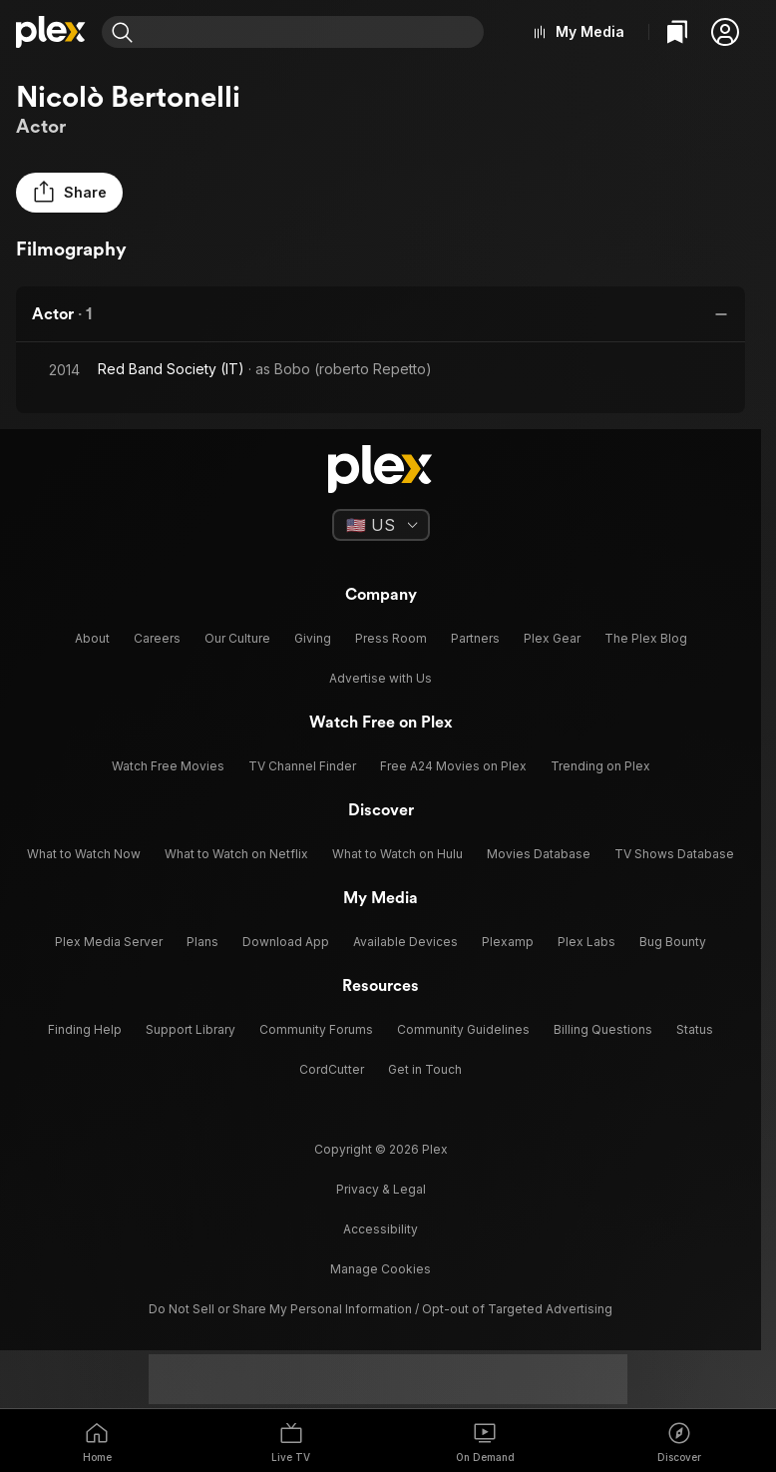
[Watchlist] (677, 32)
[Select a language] (381, 525)
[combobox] (313, 32)
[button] (725, 32)
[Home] (51, 32)
